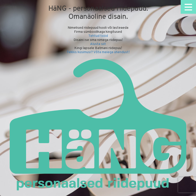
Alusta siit (98, 44)
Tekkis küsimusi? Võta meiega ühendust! (98, 52)
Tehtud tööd (98, 36)
